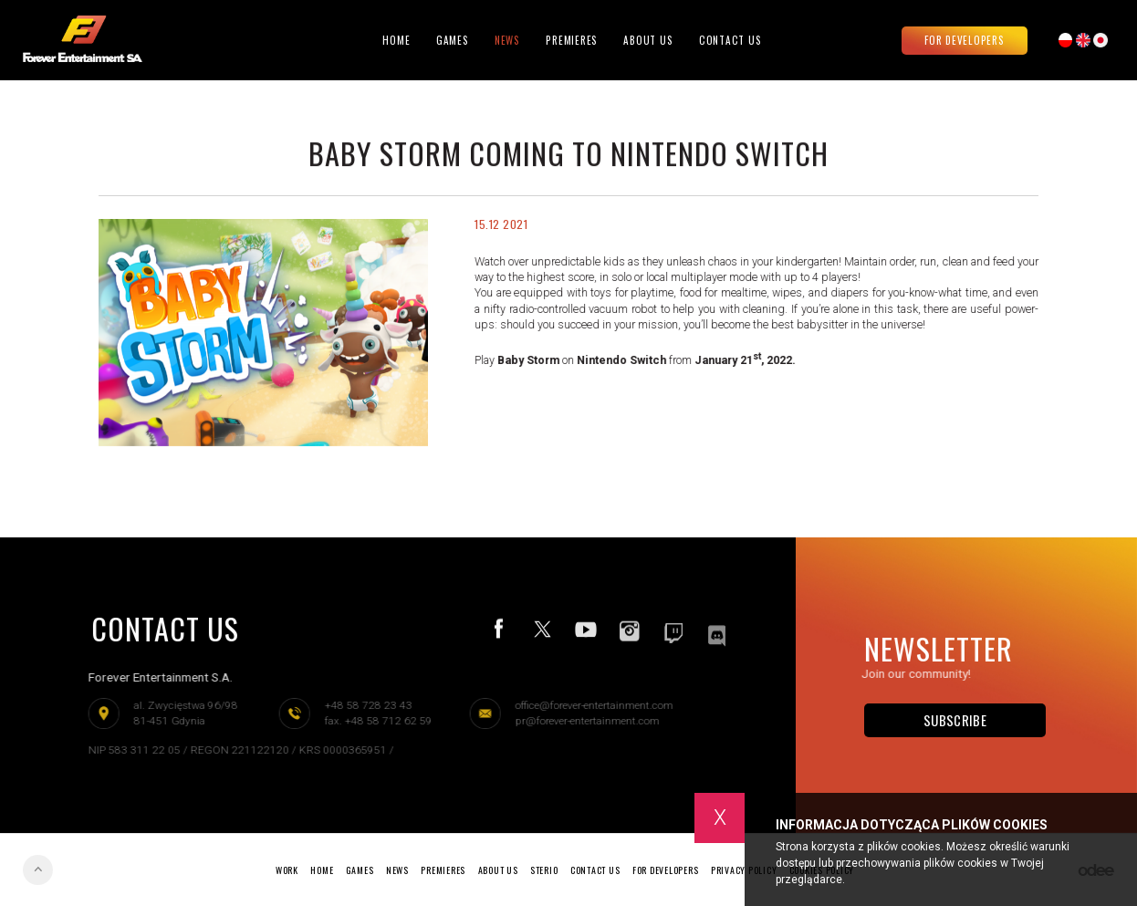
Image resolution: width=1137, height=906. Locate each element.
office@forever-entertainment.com (589, 705)
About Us (648, 40)
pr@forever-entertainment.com (582, 720)
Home (396, 40)
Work (287, 870)
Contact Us (730, 40)
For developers (964, 40)
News (507, 40)
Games (452, 40)
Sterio (544, 870)
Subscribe (954, 720)
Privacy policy (744, 870)
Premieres (572, 40)
